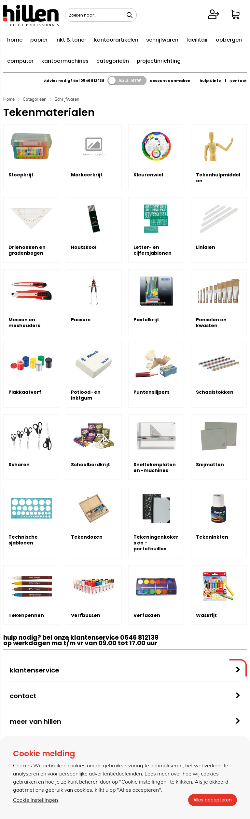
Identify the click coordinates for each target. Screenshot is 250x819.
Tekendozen (87, 537)
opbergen (229, 40)
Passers (80, 319)
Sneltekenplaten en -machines (154, 467)
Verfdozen (146, 615)
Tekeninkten (212, 537)
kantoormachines (65, 61)
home (14, 40)
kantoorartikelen (116, 40)
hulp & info (210, 80)
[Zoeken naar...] (129, 14)
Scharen (19, 464)
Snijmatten (210, 464)
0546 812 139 (92, 80)
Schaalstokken (214, 392)
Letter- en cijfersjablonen (152, 250)
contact (238, 80)
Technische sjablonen (23, 540)
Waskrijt (206, 615)
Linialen (205, 247)
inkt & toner (70, 40)
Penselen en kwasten (211, 322)
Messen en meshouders (24, 322)
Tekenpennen (26, 615)
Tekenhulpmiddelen (218, 178)
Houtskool (83, 247)
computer (20, 61)
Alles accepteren (212, 800)
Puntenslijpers (151, 392)
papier (39, 40)
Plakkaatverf (24, 392)
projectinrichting (159, 61)
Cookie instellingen (35, 800)
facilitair (197, 40)
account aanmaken (170, 80)
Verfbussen (85, 615)
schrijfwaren (162, 40)
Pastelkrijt (146, 319)
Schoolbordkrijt (90, 464)
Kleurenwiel (148, 175)
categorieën (112, 61)
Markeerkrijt (87, 175)
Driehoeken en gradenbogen (27, 250)
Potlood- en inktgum (86, 395)
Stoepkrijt (21, 175)
